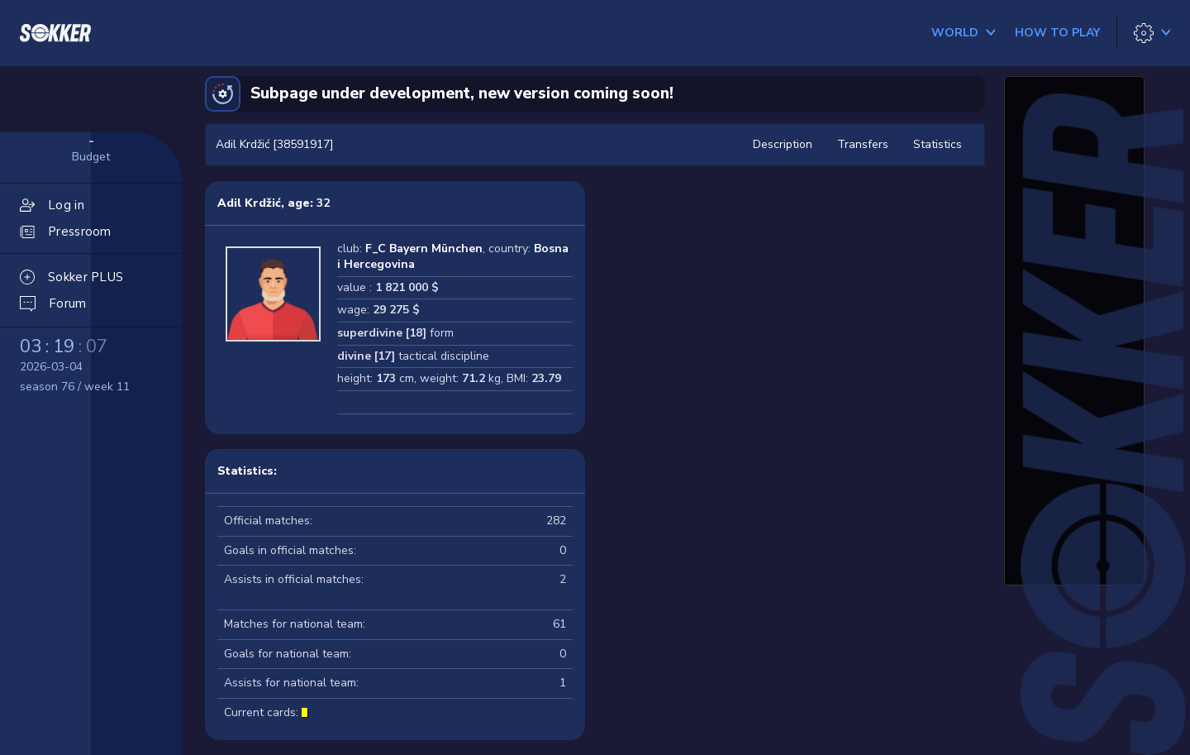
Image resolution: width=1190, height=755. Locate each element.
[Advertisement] (1074, 335)
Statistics (937, 144)
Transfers (862, 144)
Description (782, 144)
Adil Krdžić (249, 203)
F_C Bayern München (424, 248)
